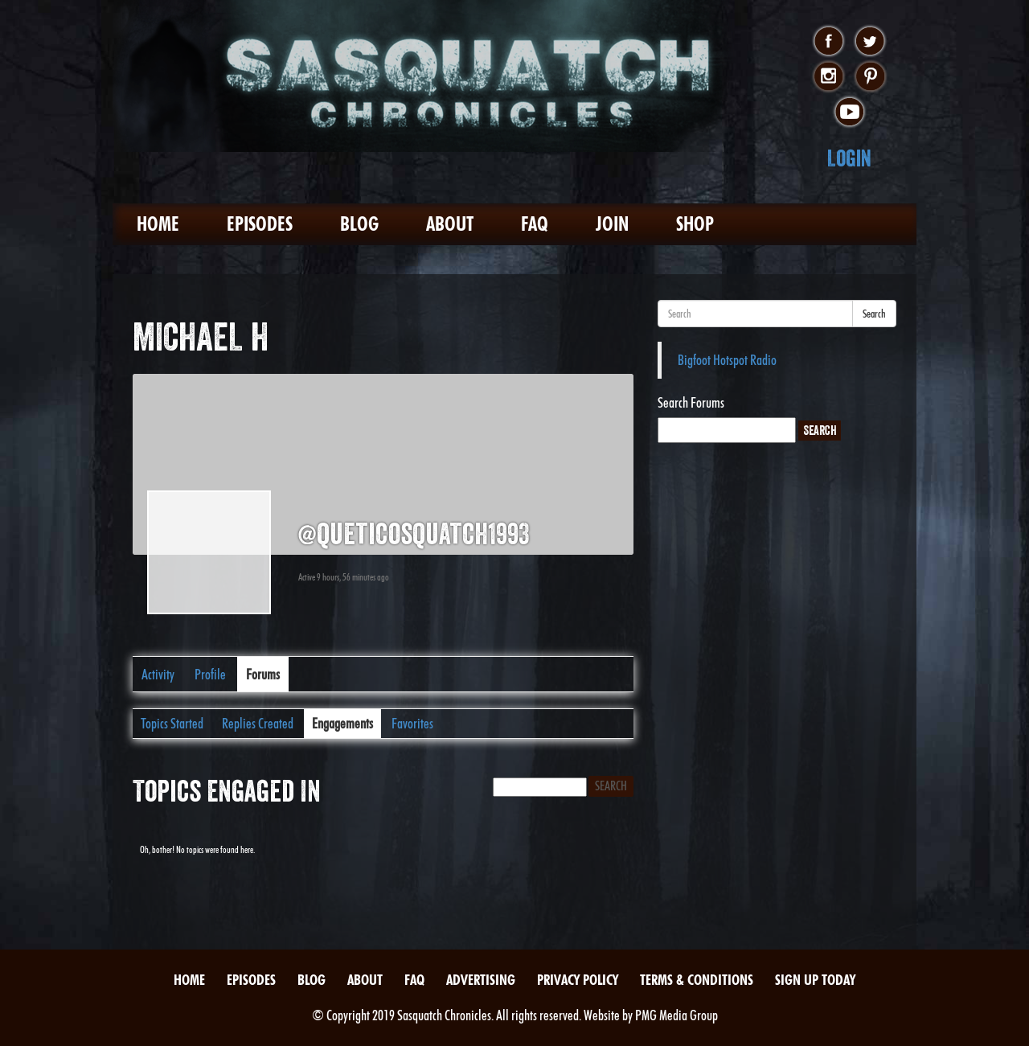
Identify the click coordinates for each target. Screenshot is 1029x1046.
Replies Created (257, 723)
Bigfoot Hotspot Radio (727, 359)
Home (158, 224)
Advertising (480, 979)
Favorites (412, 723)
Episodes (260, 224)
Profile (210, 674)
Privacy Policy (577, 979)
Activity (157, 674)
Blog (359, 224)
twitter (870, 41)
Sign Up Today (815, 979)
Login (849, 158)
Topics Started (172, 723)
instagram (828, 77)
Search (874, 313)
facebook (828, 41)
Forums (263, 674)
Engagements (342, 723)
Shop (695, 224)
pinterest (870, 77)
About (450, 224)
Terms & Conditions (696, 979)
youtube (849, 112)
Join (612, 224)
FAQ (534, 224)
